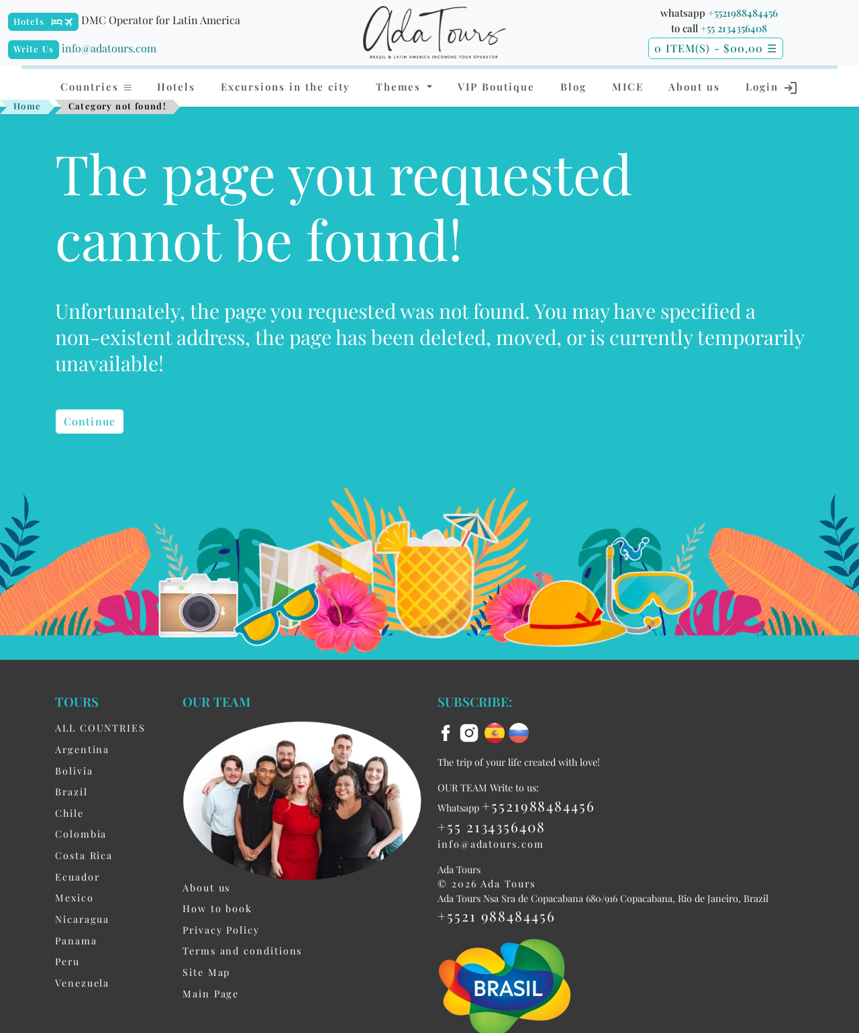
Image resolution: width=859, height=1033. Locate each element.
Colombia (81, 833)
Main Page (211, 993)
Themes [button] (400, 86)
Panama (76, 940)
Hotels (28, 21)
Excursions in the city (285, 86)
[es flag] (497, 731)
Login (772, 88)
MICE (628, 86)
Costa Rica (84, 855)
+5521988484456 (743, 12)
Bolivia (74, 770)
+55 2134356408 (734, 28)
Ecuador (77, 876)
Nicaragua (82, 919)
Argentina (82, 749)
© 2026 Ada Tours (487, 883)
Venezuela (82, 982)
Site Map (206, 972)
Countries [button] (96, 86)
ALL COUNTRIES (100, 727)
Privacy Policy (221, 929)
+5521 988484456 (497, 915)
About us (694, 86)
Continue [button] (89, 421)
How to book (217, 908)
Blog (573, 86)
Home (27, 105)
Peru (67, 961)
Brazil (71, 791)
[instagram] (471, 731)
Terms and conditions (242, 950)
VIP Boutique (496, 86)
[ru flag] (519, 731)
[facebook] (448, 731)
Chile (69, 813)
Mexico (74, 897)
